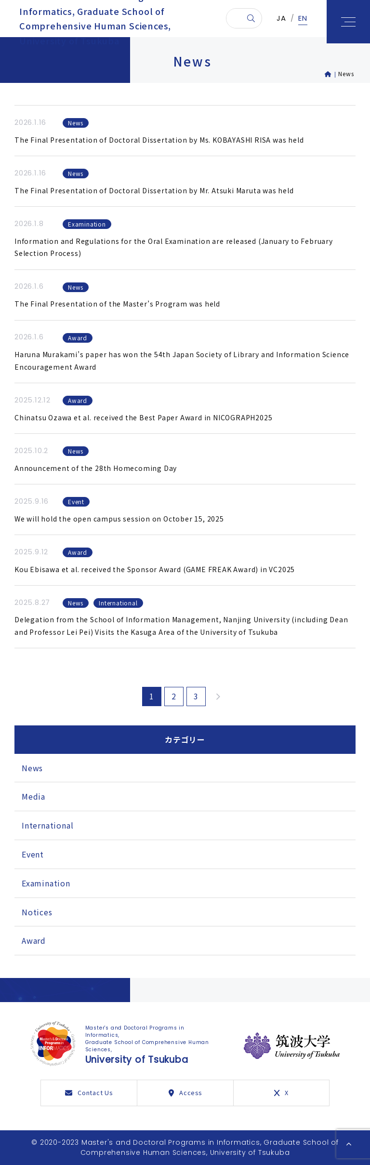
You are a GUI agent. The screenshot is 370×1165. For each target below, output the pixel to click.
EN (302, 21)
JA (281, 21)
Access (185, 1092)
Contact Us (89, 1092)
